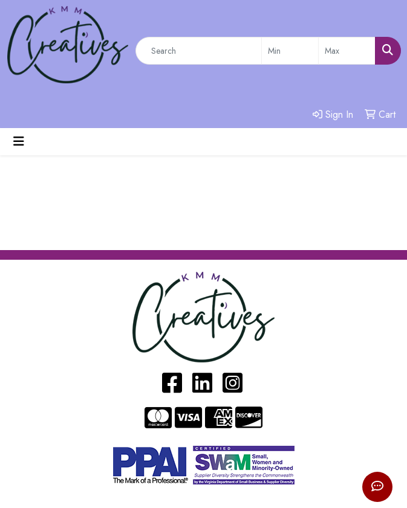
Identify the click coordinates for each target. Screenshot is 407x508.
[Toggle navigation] (18, 141)
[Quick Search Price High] (347, 51)
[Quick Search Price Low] (290, 51)
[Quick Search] (198, 51)
